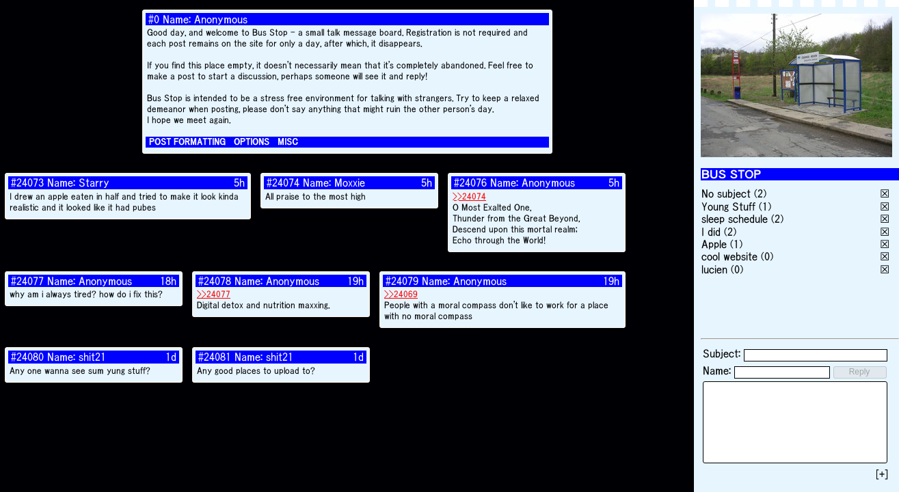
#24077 (27, 280)
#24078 (214, 280)
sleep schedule (734, 218)
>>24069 (401, 294)
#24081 (214, 356)
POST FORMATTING (187, 141)
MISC (288, 141)
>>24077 (213, 294)
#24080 (27, 356)
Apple (714, 243)
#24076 (470, 182)
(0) (767, 256)
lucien (714, 269)
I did (711, 231)
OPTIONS (251, 141)
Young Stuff (728, 206)
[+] (882, 474)
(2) (760, 193)
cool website (729, 256)
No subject (727, 193)
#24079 (402, 280)
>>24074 (469, 196)
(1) (765, 206)
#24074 (283, 182)
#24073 (27, 182)
